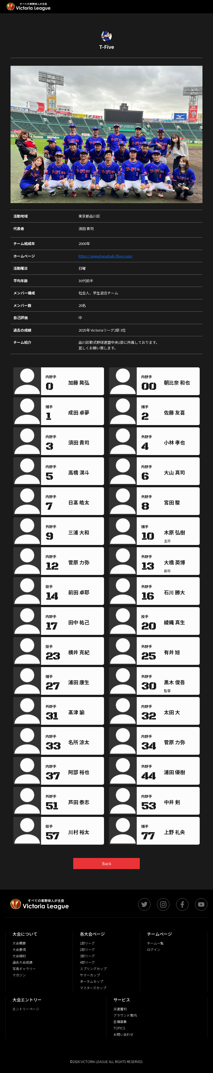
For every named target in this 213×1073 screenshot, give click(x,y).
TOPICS (119, 1028)
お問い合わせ (123, 1034)
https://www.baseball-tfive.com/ (105, 256)
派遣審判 (120, 1008)
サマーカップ (90, 975)
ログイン (153, 949)
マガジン (19, 975)
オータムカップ (91, 981)
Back (106, 863)
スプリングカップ (93, 968)
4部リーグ (87, 962)
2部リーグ (87, 949)
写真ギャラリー (24, 968)
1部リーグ (87, 943)
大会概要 (19, 943)
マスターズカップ (93, 987)
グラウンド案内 (125, 1015)
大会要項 (19, 949)
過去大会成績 (22, 962)
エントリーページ (25, 1008)
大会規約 (19, 955)
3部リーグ (87, 955)
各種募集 (120, 1021)
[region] (85, 383)
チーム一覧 (155, 943)
